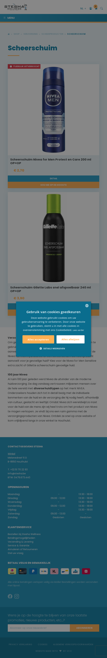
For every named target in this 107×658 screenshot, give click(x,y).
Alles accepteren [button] (38, 339)
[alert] (53, 329)
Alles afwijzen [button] (70, 339)
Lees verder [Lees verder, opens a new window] (78, 330)
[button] (53, 348)
